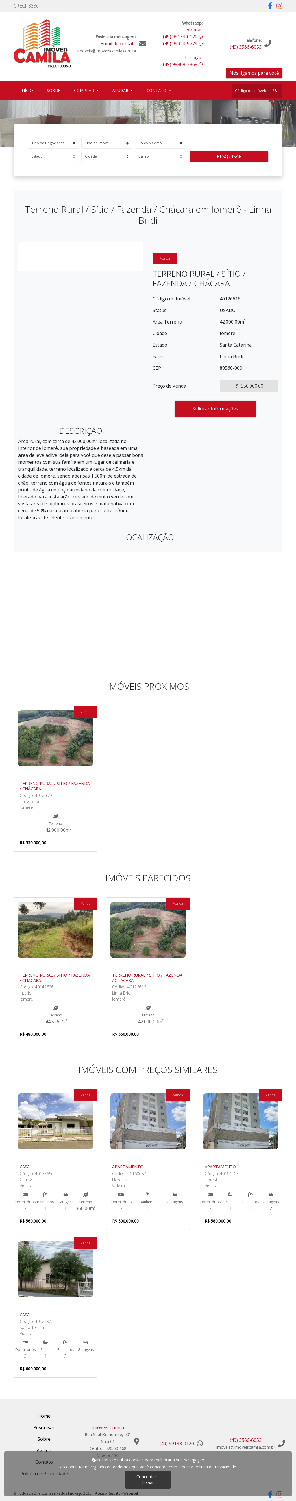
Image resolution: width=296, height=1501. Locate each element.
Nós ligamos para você (254, 73)
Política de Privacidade (215, 1467)
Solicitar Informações (215, 408)
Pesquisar (229, 156)
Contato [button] (157, 90)
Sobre (54, 90)
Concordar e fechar (148, 1479)
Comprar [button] (84, 90)
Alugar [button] (121, 90)
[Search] (257, 91)
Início (28, 90)
